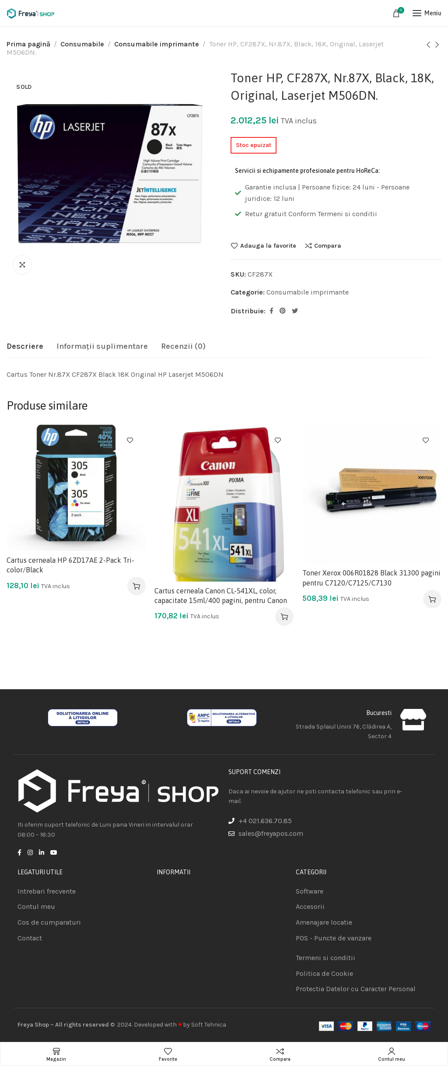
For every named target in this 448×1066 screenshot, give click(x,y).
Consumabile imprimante (156, 44)
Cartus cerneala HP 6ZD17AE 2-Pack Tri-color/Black (70, 565)
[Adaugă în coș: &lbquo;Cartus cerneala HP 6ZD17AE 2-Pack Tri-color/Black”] (136, 586)
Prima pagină (28, 44)
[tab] (25, 346)
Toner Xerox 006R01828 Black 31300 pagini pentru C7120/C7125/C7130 (371, 577)
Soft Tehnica (208, 1024)
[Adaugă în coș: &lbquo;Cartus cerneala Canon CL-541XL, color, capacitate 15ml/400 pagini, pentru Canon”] (284, 616)
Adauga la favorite (268, 245)
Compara (327, 245)
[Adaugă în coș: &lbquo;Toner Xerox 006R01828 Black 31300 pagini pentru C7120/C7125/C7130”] (432, 599)
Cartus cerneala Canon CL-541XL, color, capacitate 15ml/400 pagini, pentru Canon (220, 595)
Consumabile (82, 44)
